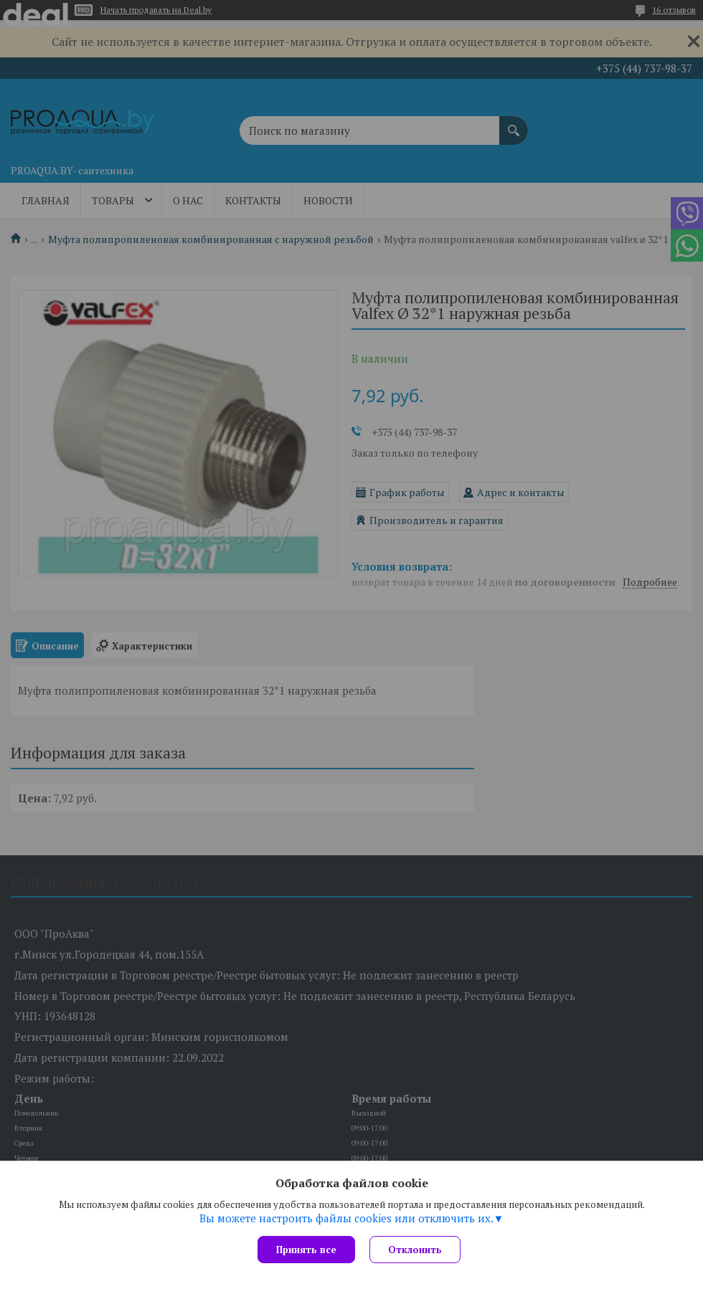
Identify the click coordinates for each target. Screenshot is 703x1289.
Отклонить (415, 1249)
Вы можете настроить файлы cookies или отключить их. (346, 1218)
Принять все (306, 1249)
